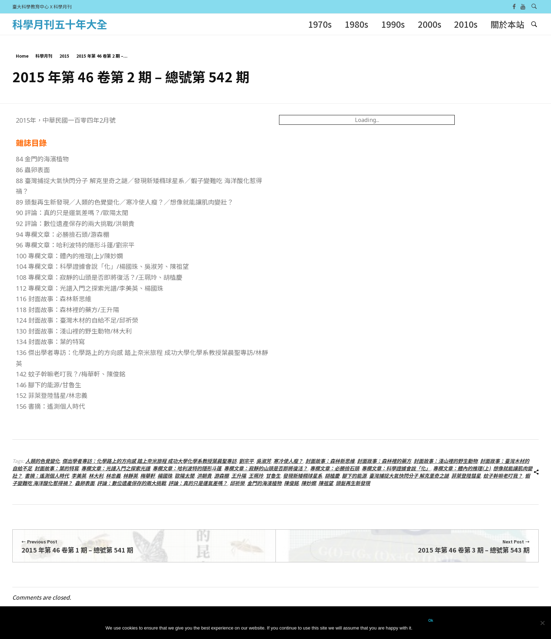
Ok (430, 620)
